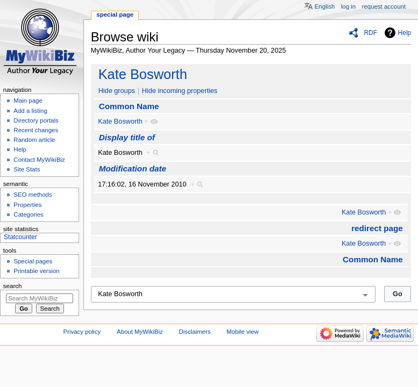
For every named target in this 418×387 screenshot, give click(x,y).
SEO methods (32, 194)
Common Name (129, 106)
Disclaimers (194, 331)
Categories (28, 214)
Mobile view (242, 331)
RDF (370, 33)
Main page (27, 100)
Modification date (132, 168)
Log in (348, 6)
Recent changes (35, 130)
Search (12, 286)
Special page (114, 14)
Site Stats (26, 169)
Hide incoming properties (179, 91)
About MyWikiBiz (140, 331)
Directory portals (35, 120)
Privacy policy (82, 331)
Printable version (36, 271)
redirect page (377, 228)
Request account (384, 6)
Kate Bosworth (142, 74)
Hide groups (116, 91)
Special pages (32, 261)
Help (405, 33)
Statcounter (20, 237)
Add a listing (30, 111)
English (325, 6)
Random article (34, 140)
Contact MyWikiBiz (39, 159)
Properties (27, 205)
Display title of (127, 137)
